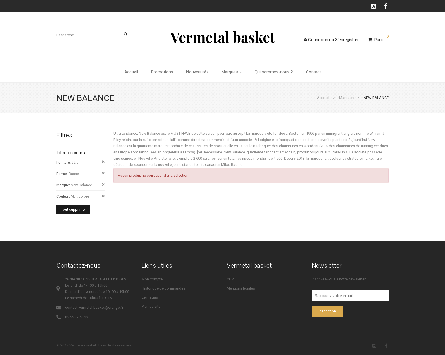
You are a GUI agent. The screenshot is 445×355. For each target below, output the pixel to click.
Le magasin (151, 297)
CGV (230, 279)
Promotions (162, 72)
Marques (232, 72)
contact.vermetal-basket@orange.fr (94, 307)
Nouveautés (197, 72)
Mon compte (152, 279)
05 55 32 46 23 (76, 317)
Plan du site (151, 306)
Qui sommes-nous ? (274, 72)
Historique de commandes (163, 288)
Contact (313, 72)
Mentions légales (241, 288)
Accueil (131, 72)
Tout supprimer (73, 209)
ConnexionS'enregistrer (331, 39)
